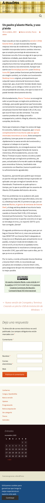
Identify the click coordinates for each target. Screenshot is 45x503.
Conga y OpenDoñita (9, 394)
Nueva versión (26, 32)
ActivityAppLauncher (19, 69)
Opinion (5, 401)
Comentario (8, 339)
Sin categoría (7, 412)
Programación (7, 405)
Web (4, 369)
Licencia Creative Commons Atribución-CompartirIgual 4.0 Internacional (24, 288)
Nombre (6, 356)
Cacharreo (6, 390)
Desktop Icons (8, 78)
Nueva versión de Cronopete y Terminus (22, 302)
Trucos (34, 32)
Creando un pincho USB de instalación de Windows (23, 308)
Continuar (10, 498)
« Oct (9, 460)
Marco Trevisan (24, 98)
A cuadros (9, 285)
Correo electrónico (7, 362)
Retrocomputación (9, 409)
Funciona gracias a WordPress (13, 476)
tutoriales (5, 420)
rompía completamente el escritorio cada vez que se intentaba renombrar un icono (21, 133)
